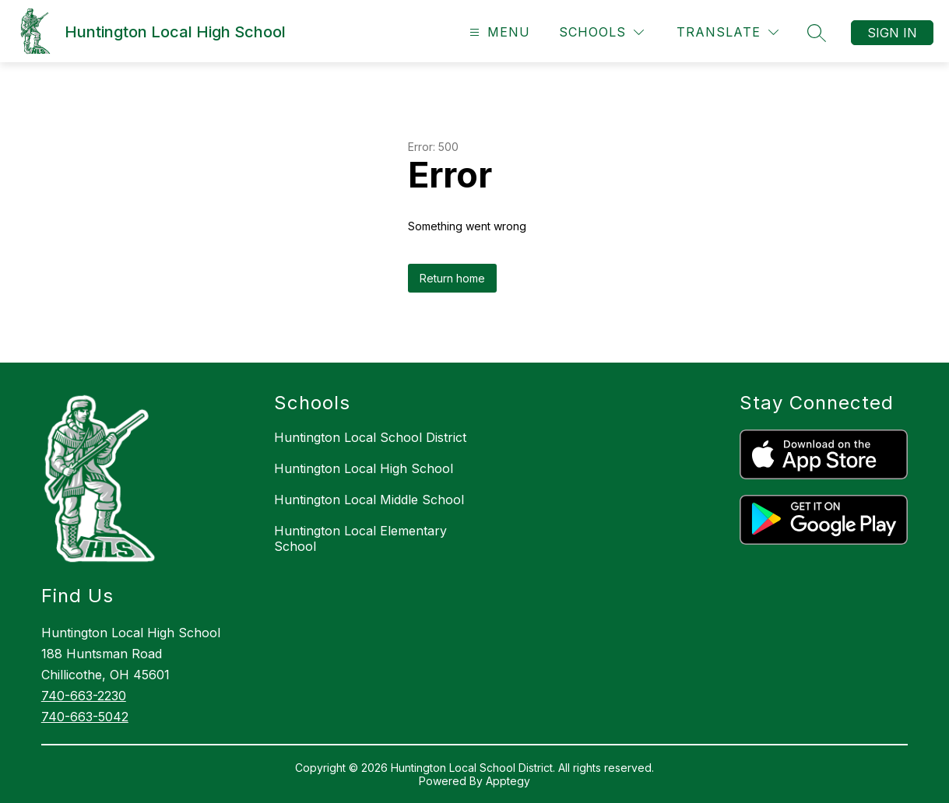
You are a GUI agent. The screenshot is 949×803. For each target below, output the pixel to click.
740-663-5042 (84, 716)
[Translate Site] (727, 32)
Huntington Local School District (370, 437)
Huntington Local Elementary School (360, 538)
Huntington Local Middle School (369, 499)
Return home (452, 278)
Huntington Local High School (363, 468)
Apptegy (508, 780)
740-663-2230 (83, 695)
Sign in (892, 32)
